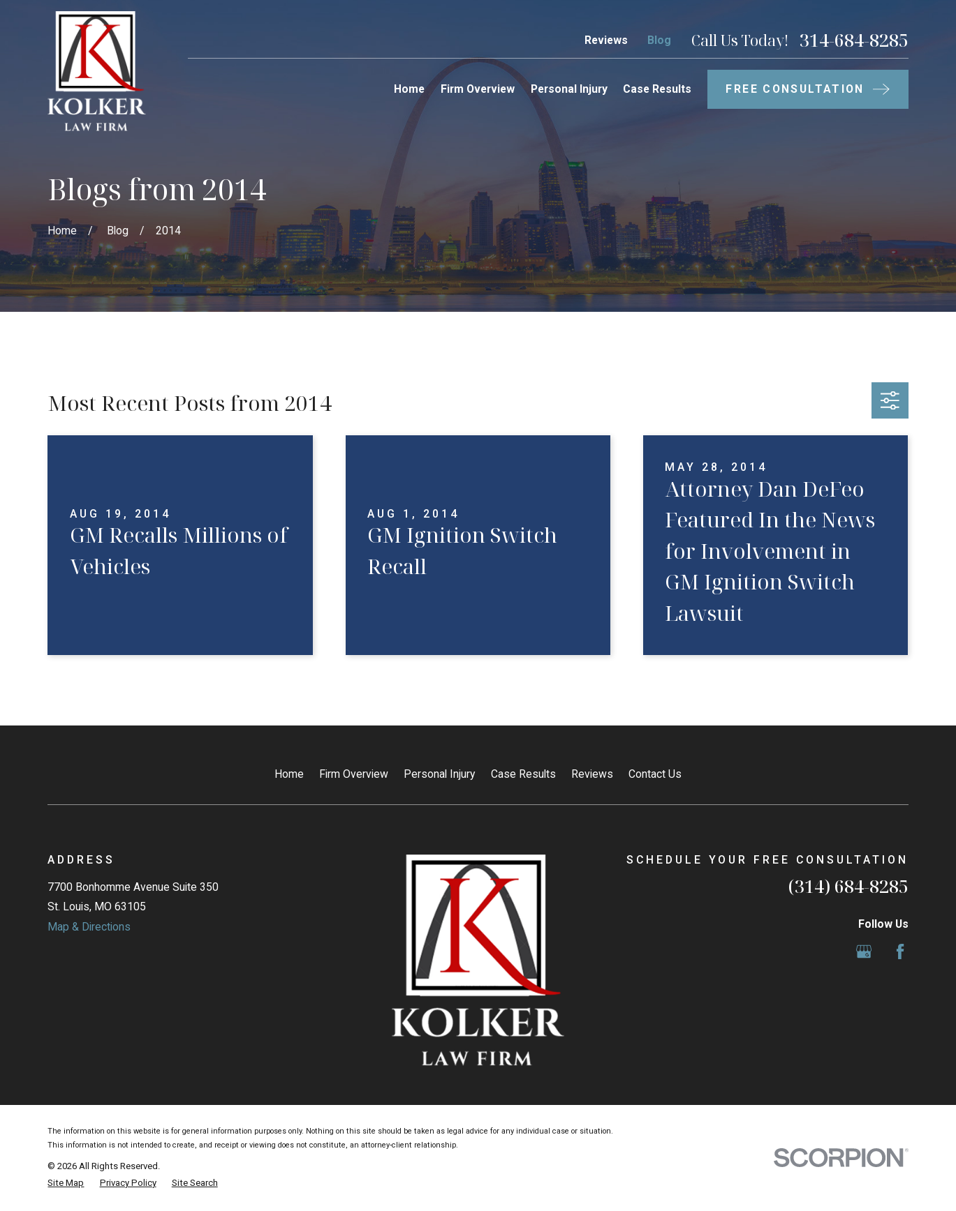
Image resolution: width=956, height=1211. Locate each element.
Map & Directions (89, 926)
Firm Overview (353, 774)
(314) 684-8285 (848, 886)
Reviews (606, 40)
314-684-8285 (854, 40)
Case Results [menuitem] (657, 89)
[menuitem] (65, 1183)
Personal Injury (439, 774)
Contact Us (655, 774)
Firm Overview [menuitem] (478, 89)
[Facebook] (900, 951)
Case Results (523, 774)
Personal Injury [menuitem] (569, 89)
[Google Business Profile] (864, 951)
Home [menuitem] (409, 89)
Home (289, 774)
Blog (659, 40)
